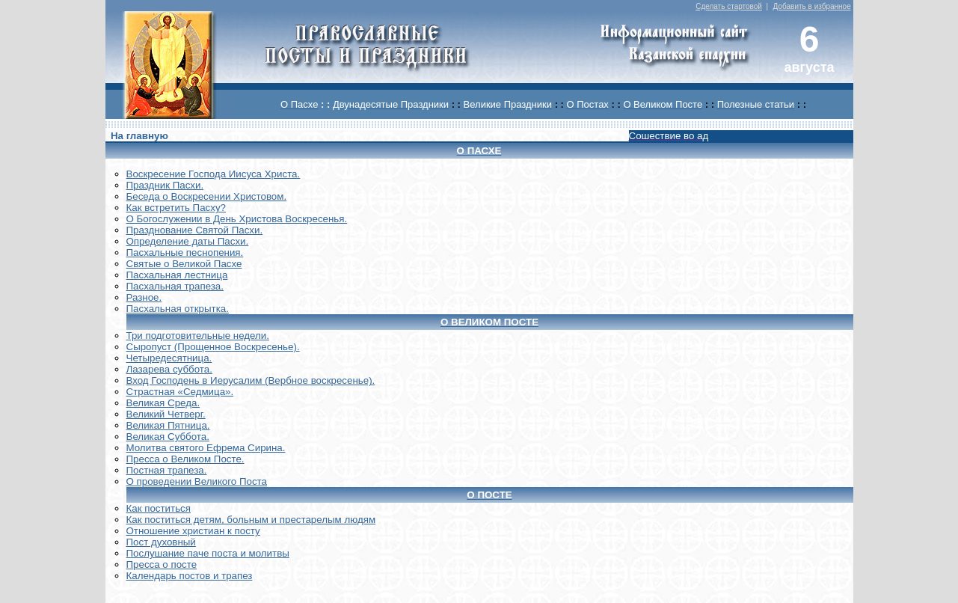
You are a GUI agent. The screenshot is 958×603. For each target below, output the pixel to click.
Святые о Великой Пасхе (184, 263)
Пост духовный (161, 542)
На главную (139, 135)
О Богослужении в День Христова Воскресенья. (237, 218)
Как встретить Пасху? (176, 207)
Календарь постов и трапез (189, 575)
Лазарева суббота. (169, 369)
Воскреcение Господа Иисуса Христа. (213, 174)
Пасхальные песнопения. (185, 252)
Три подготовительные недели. (198, 335)
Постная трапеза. (166, 470)
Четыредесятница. (169, 358)
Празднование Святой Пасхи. (194, 230)
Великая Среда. (163, 402)
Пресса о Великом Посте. (185, 459)
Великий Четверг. (166, 414)
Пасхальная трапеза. (175, 286)
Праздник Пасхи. (165, 185)
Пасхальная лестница (177, 275)
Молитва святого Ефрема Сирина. (206, 447)
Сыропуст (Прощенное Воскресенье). (213, 346)
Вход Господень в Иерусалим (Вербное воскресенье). (250, 380)
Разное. (144, 297)
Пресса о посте (161, 564)
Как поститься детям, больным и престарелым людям (251, 519)
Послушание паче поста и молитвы (207, 553)
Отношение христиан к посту (193, 530)
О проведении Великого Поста (197, 481)
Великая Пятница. (168, 425)
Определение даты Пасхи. (187, 241)
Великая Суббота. (167, 436)
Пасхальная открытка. (177, 308)
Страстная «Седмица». (180, 391)
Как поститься (158, 508)
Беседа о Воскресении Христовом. (206, 196)
